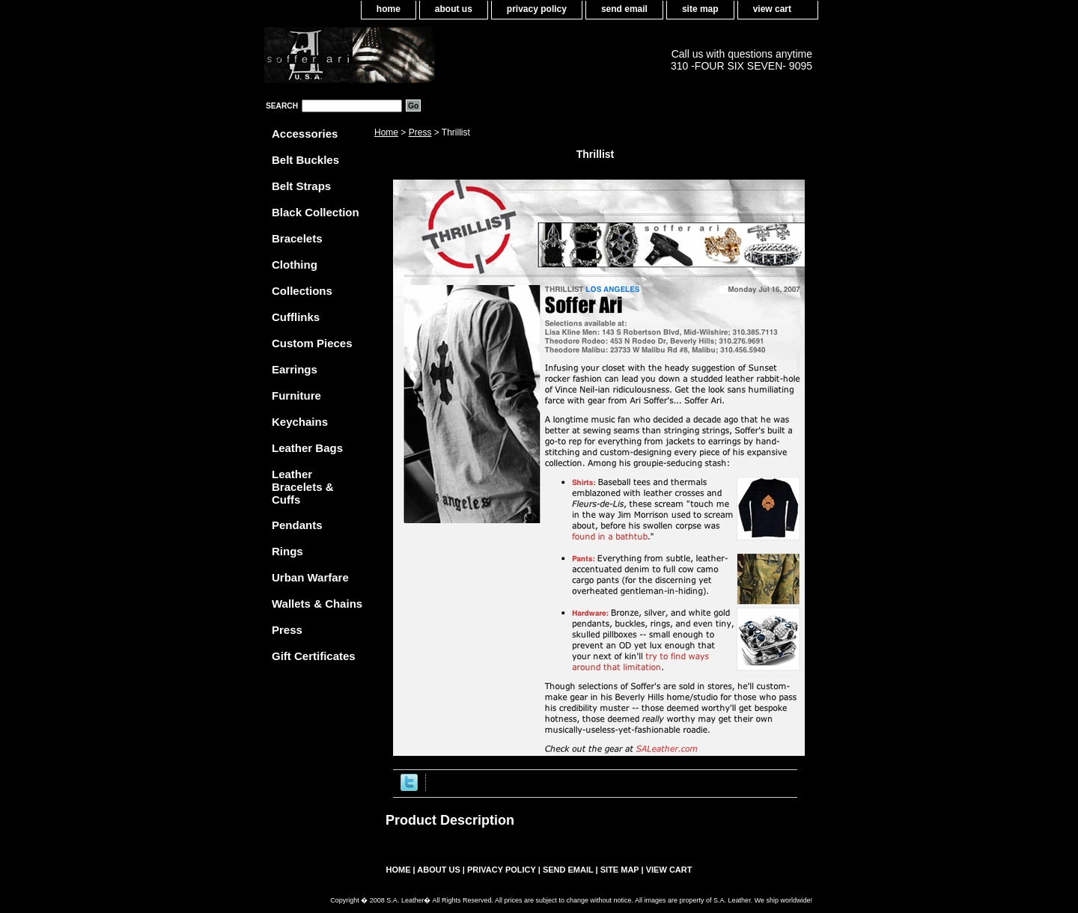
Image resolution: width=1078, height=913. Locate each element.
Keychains (300, 421)
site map (700, 9)
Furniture (296, 395)
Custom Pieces (312, 343)
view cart (772, 9)
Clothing (294, 264)
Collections (302, 290)
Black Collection (315, 212)
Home (386, 132)
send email (624, 9)
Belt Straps (301, 186)
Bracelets (297, 238)
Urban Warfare (310, 577)
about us (453, 9)
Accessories (305, 133)
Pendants (297, 525)
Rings (287, 551)
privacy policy (537, 9)
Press (420, 132)
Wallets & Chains (317, 603)
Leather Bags (307, 448)
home (389, 9)
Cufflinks (296, 317)
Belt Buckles (305, 159)
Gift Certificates (314, 656)
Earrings (294, 369)
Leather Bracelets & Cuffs (303, 487)
